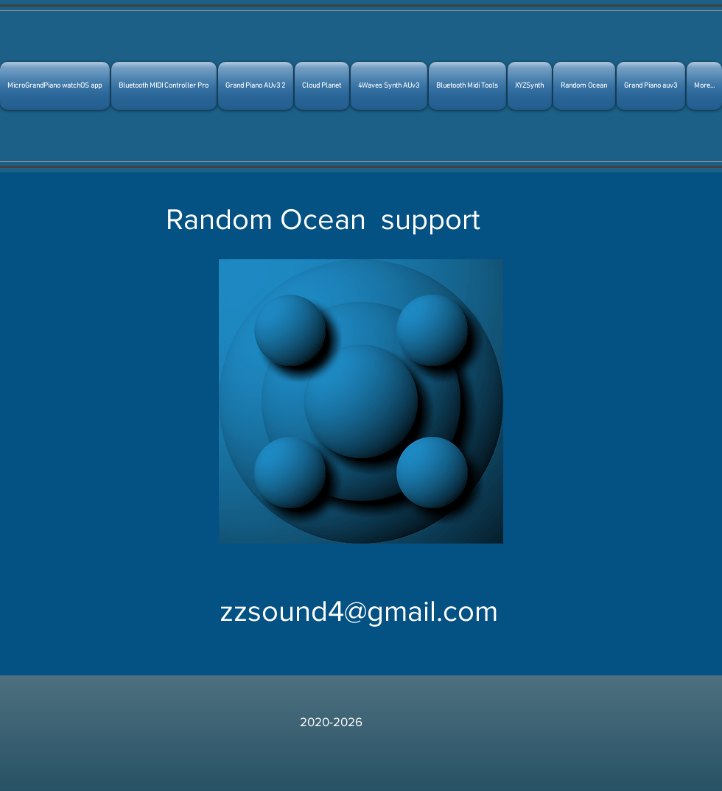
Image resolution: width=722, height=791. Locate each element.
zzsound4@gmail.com (359, 610)
